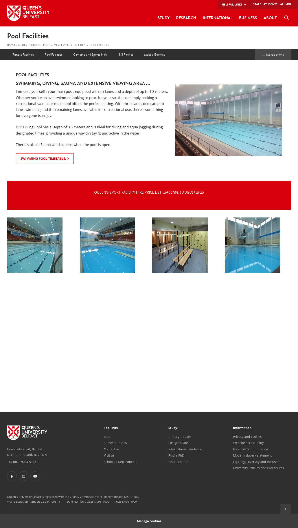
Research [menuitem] (186, 18)
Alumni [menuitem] (285, 4)
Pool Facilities (99, 45)
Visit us (109, 455)
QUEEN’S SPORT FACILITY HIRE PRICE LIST (128, 192)
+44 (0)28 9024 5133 (21, 462)
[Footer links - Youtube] (35, 476)
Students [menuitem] (271, 4)
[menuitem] (286, 17)
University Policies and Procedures (258, 468)
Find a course (178, 462)
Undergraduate (179, 436)
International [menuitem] (217, 18)
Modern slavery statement (252, 455)
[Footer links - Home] (27, 432)
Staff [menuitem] (257, 4)
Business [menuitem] (248, 18)
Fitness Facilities (23, 54)
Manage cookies (149, 521)
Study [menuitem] (163, 18)
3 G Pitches (125, 54)
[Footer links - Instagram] (23, 476)
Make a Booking (155, 54)
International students (184, 449)
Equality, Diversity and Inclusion (256, 462)
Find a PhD (176, 455)
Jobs (107, 436)
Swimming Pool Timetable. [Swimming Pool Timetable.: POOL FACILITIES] (43, 158)
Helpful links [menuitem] (232, 4)
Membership (61, 45)
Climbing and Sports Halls (90, 54)
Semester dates (115, 443)
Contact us (112, 449)
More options (273, 54)
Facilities (79, 45)
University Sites (17, 45)
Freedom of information (250, 449)
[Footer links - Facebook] (12, 476)
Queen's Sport (40, 45)
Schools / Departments (120, 462)
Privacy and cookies (247, 436)
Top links (111, 428)
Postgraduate (178, 443)
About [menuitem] (270, 18)
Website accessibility (248, 443)
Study (172, 428)
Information (242, 428)
